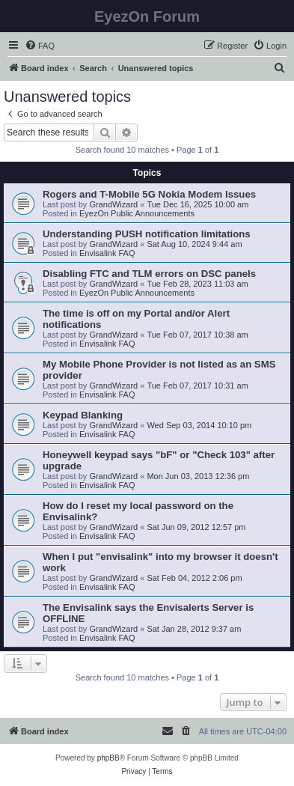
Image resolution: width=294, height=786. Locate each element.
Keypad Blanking (83, 415)
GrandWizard (113, 204)
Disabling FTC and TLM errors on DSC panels (149, 273)
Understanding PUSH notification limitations (147, 234)
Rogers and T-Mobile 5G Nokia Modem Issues (149, 194)
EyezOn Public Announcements (137, 213)
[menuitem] (40, 46)
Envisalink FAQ (107, 253)
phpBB (108, 758)
